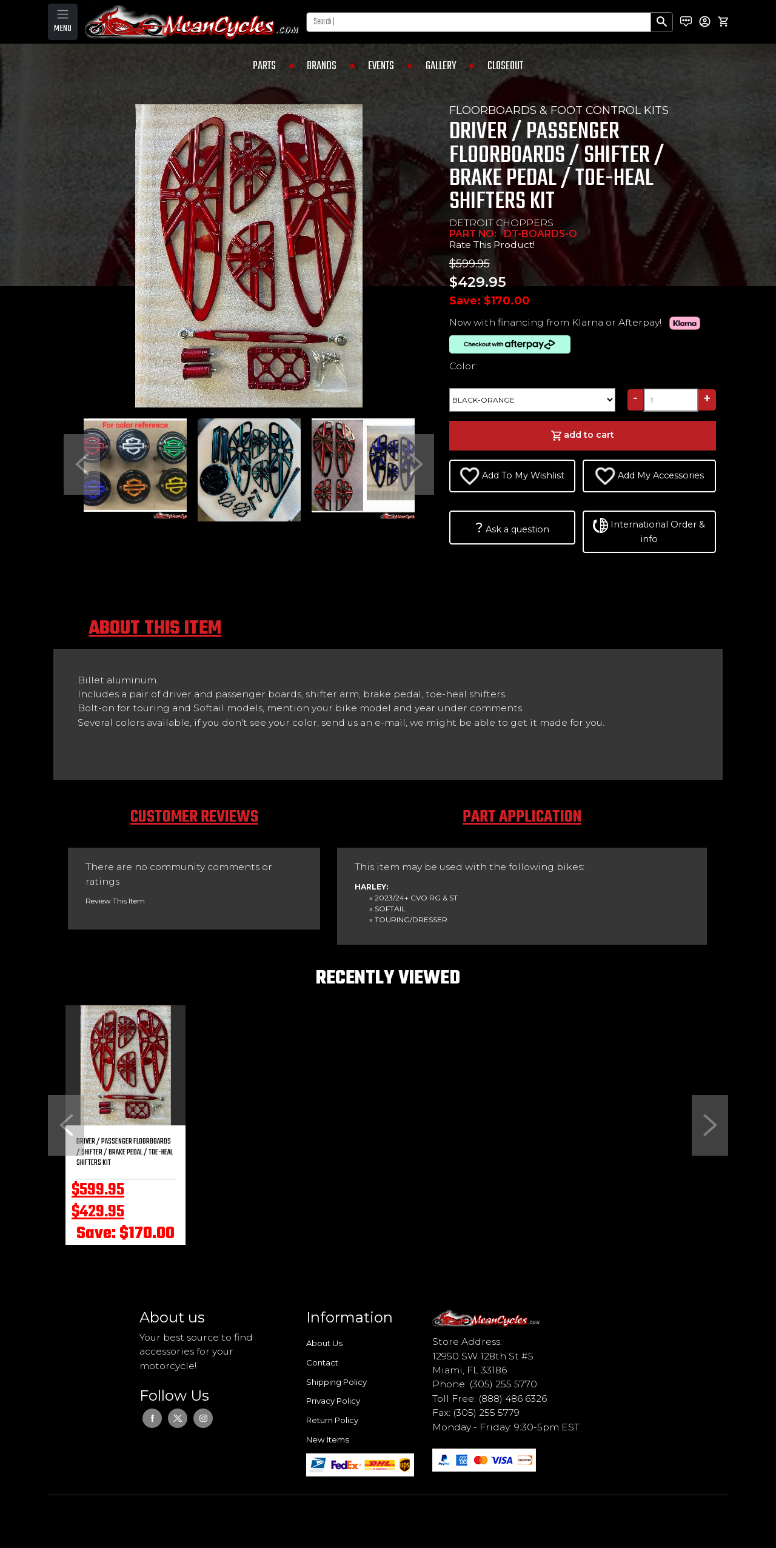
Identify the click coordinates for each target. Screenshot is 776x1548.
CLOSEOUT (505, 66)
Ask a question (512, 527)
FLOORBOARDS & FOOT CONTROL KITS (559, 110)
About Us (324, 1343)
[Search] (478, 22)
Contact (322, 1362)
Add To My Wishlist (512, 476)
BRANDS (321, 66)
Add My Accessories (649, 476)
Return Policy (332, 1420)
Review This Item (115, 900)
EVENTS (381, 66)
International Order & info (649, 531)
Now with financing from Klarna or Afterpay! (577, 322)
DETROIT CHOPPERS (501, 223)
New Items (327, 1439)
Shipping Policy (336, 1382)
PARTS (264, 66)
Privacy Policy (333, 1401)
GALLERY (441, 66)
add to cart (582, 435)
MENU (63, 28)
